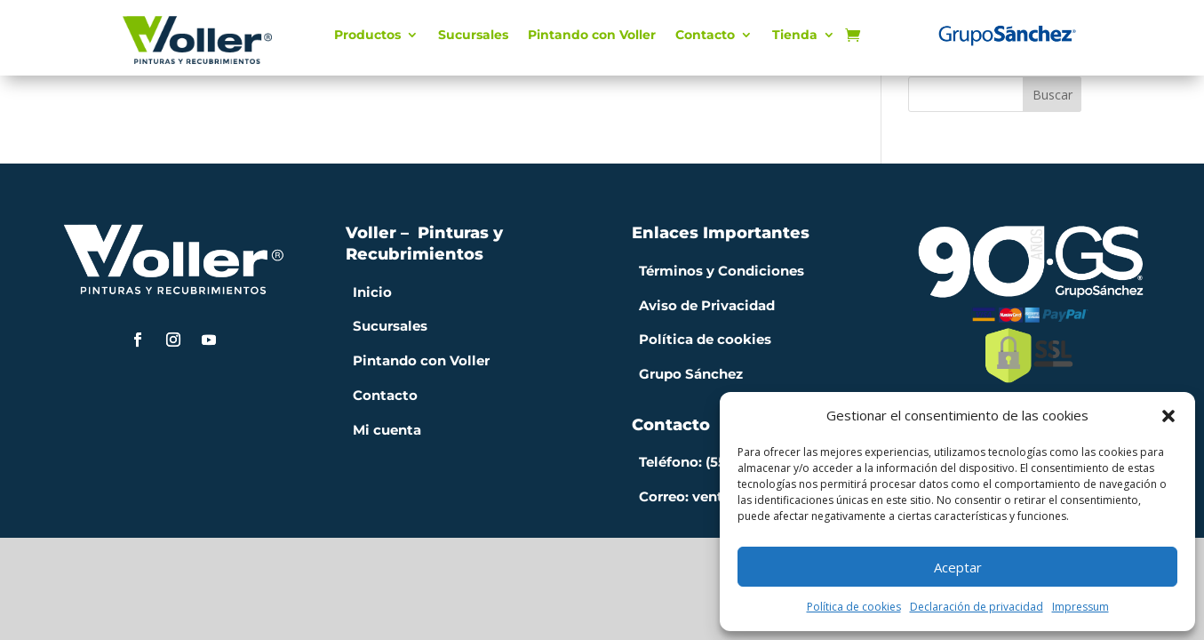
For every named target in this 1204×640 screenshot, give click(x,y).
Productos (367, 35)
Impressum (1080, 606)
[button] (1168, 416)
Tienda (794, 35)
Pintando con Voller (592, 35)
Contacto (705, 35)
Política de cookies (854, 606)
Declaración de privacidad (976, 606)
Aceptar (958, 567)
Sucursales (473, 35)
